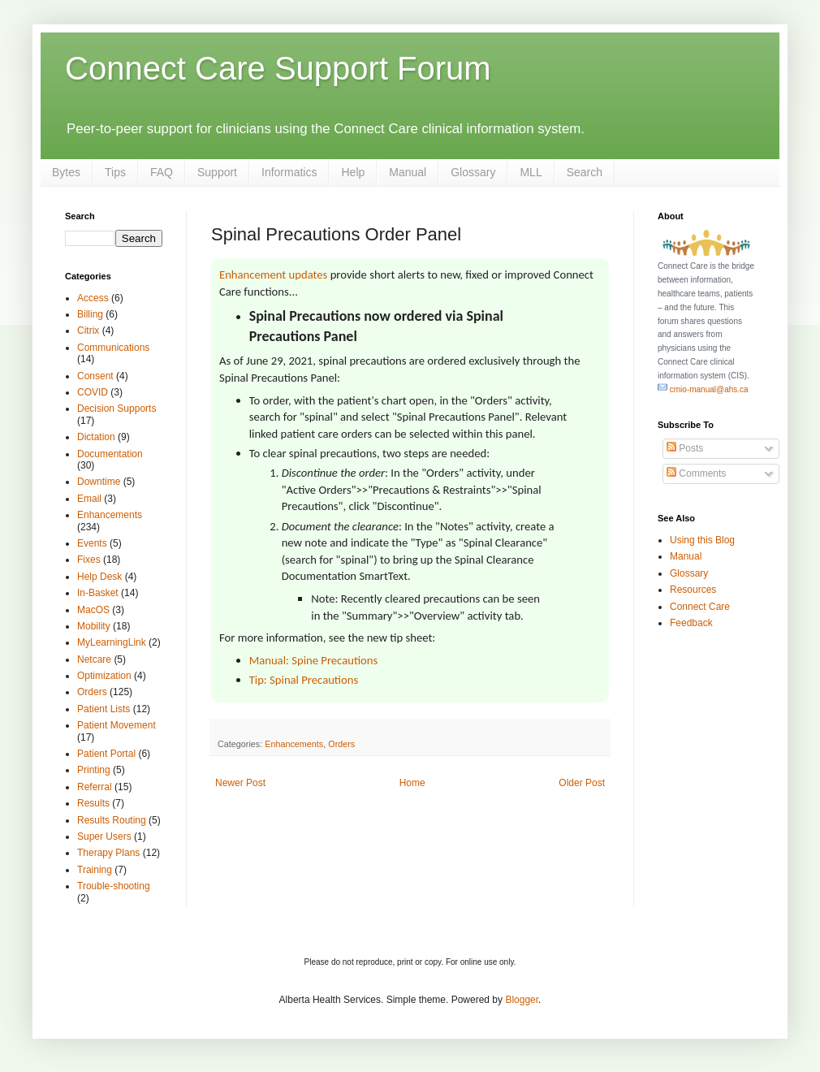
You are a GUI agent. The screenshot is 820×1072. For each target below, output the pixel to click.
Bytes (66, 172)
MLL (531, 172)
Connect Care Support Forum (278, 68)
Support (217, 172)
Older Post (582, 783)
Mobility (93, 626)
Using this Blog (702, 540)
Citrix (88, 330)
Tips (115, 172)
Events (92, 543)
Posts (685, 448)
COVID (92, 392)
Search (584, 172)
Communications (113, 347)
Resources (693, 589)
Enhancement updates (273, 274)
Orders (341, 744)
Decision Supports (116, 408)
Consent (95, 376)
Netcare (94, 659)
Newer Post (240, 783)
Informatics (289, 172)
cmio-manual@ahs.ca (703, 389)
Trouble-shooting (113, 886)
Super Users (104, 836)
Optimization (104, 675)
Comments (696, 473)
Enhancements (294, 744)
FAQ (161, 172)
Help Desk (99, 576)
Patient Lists (103, 709)
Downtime (98, 481)
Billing (90, 314)
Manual (407, 172)
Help (353, 172)
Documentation (110, 454)
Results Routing (111, 820)
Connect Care (700, 606)
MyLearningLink (111, 642)
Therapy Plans (108, 852)
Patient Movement (116, 725)
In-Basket (98, 593)
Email (89, 498)
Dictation (96, 437)
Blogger (521, 999)
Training (94, 869)
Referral (94, 787)
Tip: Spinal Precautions (304, 679)
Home (412, 783)
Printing (93, 770)
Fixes (89, 559)
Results (93, 803)
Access (93, 298)
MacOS (93, 610)
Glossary (473, 172)
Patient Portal (106, 753)
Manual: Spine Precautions (313, 660)
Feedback (691, 623)
